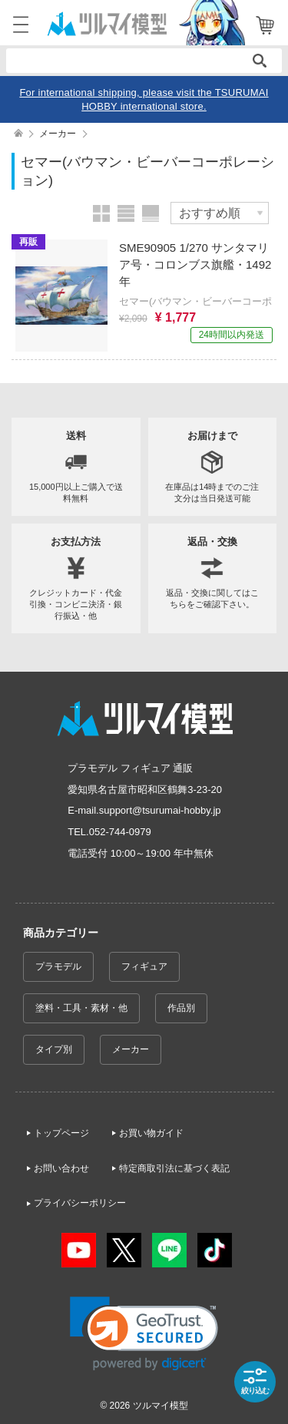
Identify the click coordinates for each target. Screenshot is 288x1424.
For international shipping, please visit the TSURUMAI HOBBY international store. (143, 99)
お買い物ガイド (151, 1133)
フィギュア (144, 966)
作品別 (181, 1008)
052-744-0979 (120, 832)
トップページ (61, 1133)
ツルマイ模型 (160, 1405)
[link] (144, 1334)
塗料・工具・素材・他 (81, 1008)
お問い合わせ (61, 1168)
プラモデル (58, 966)
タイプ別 (53, 1049)
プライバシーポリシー (80, 1203)
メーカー (130, 1049)
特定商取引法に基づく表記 (174, 1168)
